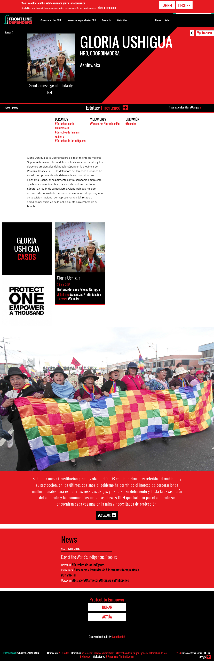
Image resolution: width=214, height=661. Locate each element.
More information (107, 7)
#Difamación (68, 575)
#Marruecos (91, 580)
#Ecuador (130, 124)
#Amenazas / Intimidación (105, 124)
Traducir (207, 32)
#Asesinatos (113, 570)
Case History (11, 108)
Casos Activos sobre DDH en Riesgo (193, 655)
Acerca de (106, 20)
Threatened (110, 107)
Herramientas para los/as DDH (81, 20)
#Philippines (121, 580)
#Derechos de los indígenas (70, 141)
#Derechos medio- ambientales (65, 126)
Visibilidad (122, 20)
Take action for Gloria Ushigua (184, 107)
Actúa (168, 20)
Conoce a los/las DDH (51, 20)
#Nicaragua (106, 580)
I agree (167, 5)
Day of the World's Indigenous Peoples (89, 557)
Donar (158, 20)
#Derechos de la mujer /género (132, 653)
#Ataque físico (130, 570)
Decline (184, 5)
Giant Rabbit (118, 637)
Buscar (9, 32)
